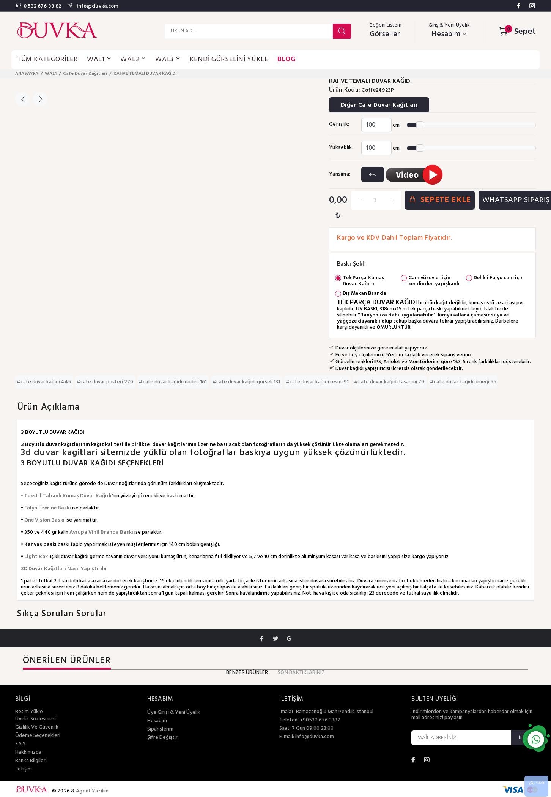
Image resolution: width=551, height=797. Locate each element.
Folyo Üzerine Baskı (47, 508)
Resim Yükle (29, 711)
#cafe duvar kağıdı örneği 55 (463, 382)
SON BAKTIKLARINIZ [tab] (301, 672)
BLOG (286, 59)
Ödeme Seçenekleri (37, 736)
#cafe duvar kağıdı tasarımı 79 (389, 382)
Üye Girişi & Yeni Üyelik (173, 712)
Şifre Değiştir (162, 738)
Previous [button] (22, 99)
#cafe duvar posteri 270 (105, 382)
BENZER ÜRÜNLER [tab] (247, 672)
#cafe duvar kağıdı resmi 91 (317, 382)
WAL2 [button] (133, 59)
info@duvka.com (96, 6)
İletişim (23, 769)
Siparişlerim (160, 729)
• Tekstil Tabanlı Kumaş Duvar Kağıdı (66, 496)
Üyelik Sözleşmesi (35, 719)
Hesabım (157, 721)
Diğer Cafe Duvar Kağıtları (379, 105)
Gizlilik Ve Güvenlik (36, 727)
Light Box (36, 556)
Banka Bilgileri (31, 761)
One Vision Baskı (44, 520)
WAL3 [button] (168, 59)
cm (396, 125)
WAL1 (51, 73)
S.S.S (20, 744)
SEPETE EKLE (440, 200)
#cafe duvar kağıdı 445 (44, 382)
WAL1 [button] (99, 59)
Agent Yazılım (92, 791)
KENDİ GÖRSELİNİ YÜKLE (229, 59)
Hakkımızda (28, 752)
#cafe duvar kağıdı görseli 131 (246, 382)
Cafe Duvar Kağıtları (85, 73)
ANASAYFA (26, 73)
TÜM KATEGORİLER (47, 59)
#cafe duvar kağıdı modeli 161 (173, 382)
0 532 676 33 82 (42, 6)
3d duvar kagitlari (60, 453)
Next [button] (40, 99)
